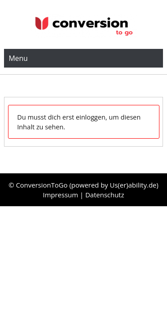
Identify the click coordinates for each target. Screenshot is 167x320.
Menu (18, 58)
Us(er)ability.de (133, 184)
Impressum (61, 194)
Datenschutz (104, 194)
